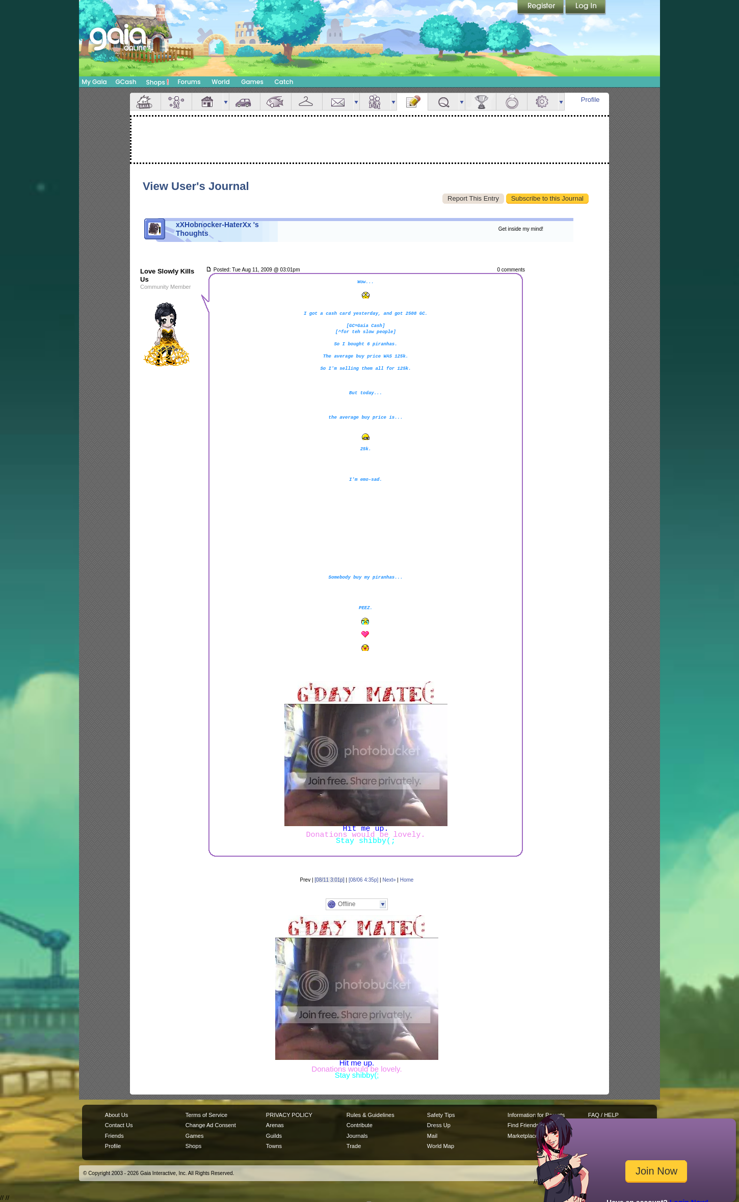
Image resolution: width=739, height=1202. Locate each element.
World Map (440, 1146)
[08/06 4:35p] (363, 880)
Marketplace (523, 1136)
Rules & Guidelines (370, 1115)
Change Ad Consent (211, 1125)
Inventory (307, 101)
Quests (443, 101)
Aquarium (275, 101)
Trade (354, 1146)
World (221, 81)
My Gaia (94, 81)
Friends (375, 101)
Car (244, 101)
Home (407, 880)
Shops (157, 82)
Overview (145, 101)
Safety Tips (441, 1115)
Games (252, 81)
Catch (284, 81)
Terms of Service (206, 1115)
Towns (274, 1146)
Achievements (480, 101)
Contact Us (119, 1125)
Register (541, 7)
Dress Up (439, 1125)
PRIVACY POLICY (289, 1115)
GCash (126, 81)
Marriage (511, 101)
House (207, 101)
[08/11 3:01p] (329, 880)
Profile (590, 99)
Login (585, 7)
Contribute (360, 1125)
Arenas (275, 1125)
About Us (116, 1115)
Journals (357, 1136)
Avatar (176, 101)
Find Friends (523, 1125)
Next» (388, 880)
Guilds (274, 1136)
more (226, 101)
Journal (412, 101)
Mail (338, 101)
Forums (188, 81)
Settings (542, 101)
